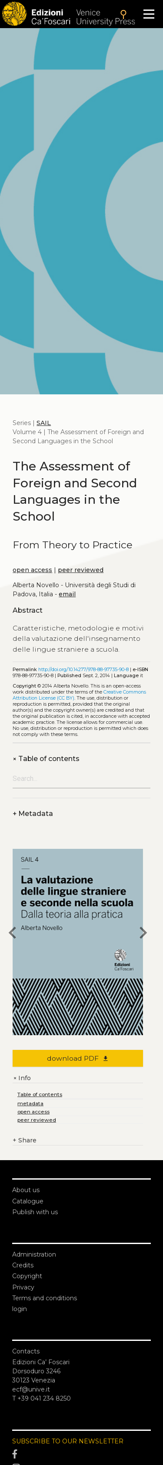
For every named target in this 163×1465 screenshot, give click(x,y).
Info (22, 1078)
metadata (30, 1103)
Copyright (27, 1276)
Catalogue (27, 1201)
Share (25, 1140)
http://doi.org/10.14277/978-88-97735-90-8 (83, 669)
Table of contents (46, 758)
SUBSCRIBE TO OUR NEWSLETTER (67, 1441)
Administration (34, 1254)
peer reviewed (80, 570)
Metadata (33, 813)
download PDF (78, 1058)
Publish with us (35, 1212)
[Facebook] (81, 1455)
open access (32, 570)
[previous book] (12, 934)
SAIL (44, 423)
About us (26, 1190)
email (67, 594)
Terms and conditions (44, 1298)
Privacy (23, 1287)
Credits (22, 1265)
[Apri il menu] (149, 14)
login (19, 1309)
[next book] (143, 934)
